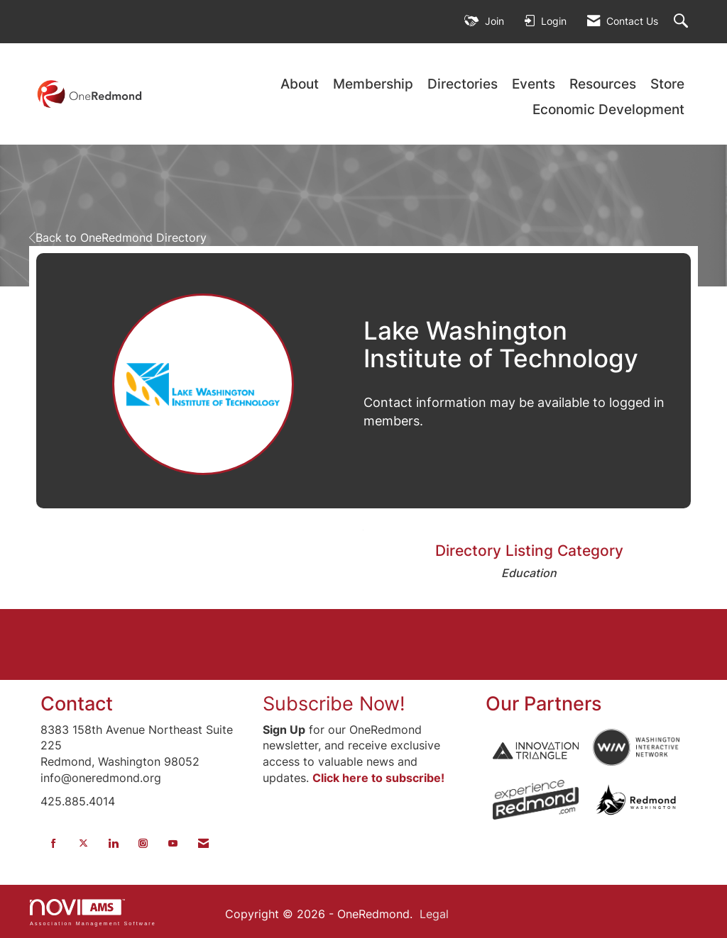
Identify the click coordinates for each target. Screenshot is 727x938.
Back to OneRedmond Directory (118, 237)
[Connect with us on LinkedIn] (113, 843)
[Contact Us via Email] (203, 843)
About (299, 84)
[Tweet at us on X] (83, 843)
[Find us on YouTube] (173, 843)
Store (667, 84)
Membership (373, 84)
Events (533, 84)
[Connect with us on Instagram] (143, 843)
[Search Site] (683, 21)
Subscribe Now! (334, 703)
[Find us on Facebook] (53, 843)
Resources (602, 84)
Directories (462, 84)
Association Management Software (93, 912)
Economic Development (608, 109)
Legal (434, 914)
